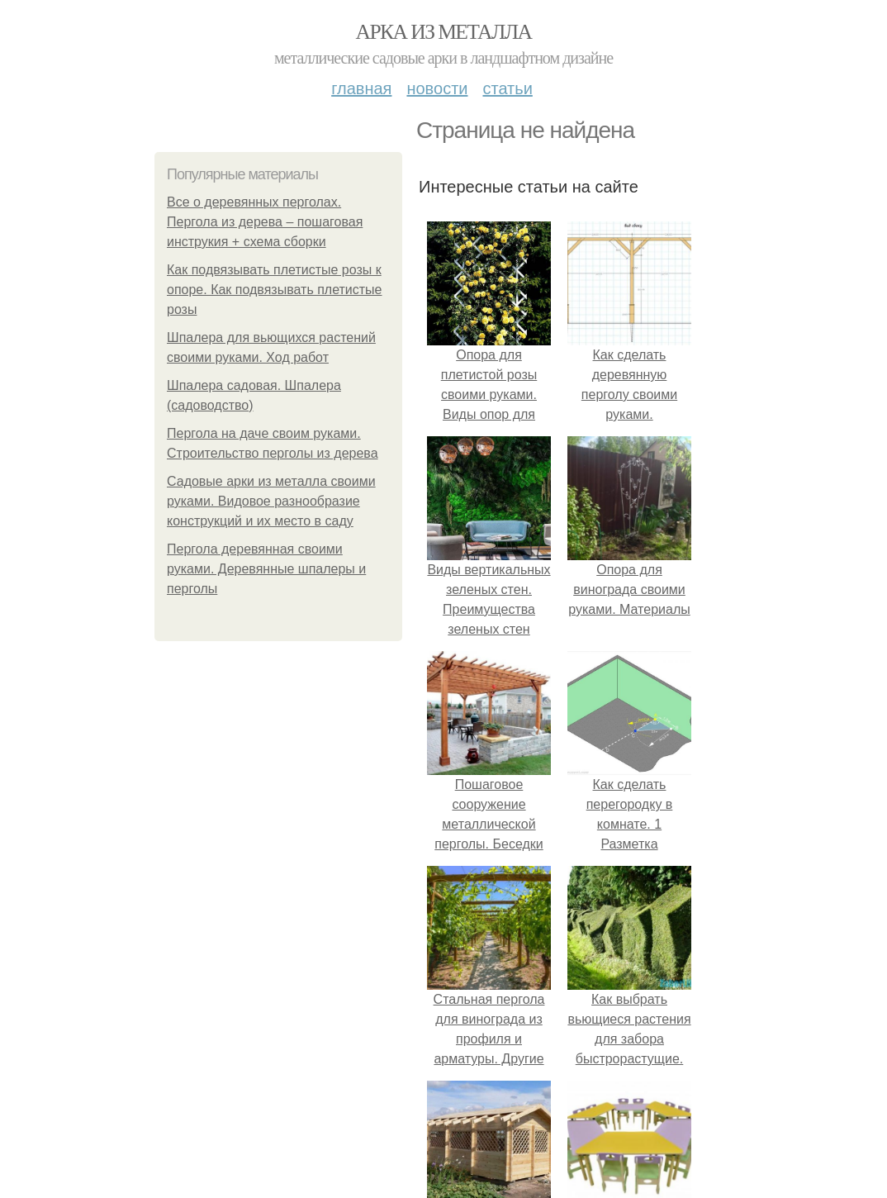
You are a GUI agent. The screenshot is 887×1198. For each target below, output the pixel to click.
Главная (361, 88)
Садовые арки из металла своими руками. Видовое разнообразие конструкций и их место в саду (271, 501)
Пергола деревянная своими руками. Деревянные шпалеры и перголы (266, 569)
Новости (436, 88)
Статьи (507, 88)
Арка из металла (444, 32)
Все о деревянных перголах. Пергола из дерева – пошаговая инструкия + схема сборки (265, 222)
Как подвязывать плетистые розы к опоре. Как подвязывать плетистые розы (274, 289)
